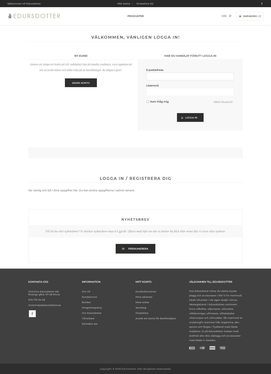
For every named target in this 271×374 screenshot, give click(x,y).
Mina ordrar (142, 302)
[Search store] (219, 16)
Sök (230, 16)
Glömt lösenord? (223, 102)
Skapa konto (81, 82)
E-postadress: (155, 70)
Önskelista (142, 313)
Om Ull (86, 291)
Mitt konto (123, 3)
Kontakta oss (90, 323)
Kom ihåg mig (159, 101)
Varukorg (141, 307)
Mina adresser (144, 296)
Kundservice (89, 296)
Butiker (86, 302)
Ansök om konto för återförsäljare (156, 318)
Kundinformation (146, 291)
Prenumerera (138, 248)
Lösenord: (152, 85)
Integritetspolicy (92, 307)
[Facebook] (32, 313)
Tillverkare (88, 318)
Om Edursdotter (92, 313)
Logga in (191, 117)
